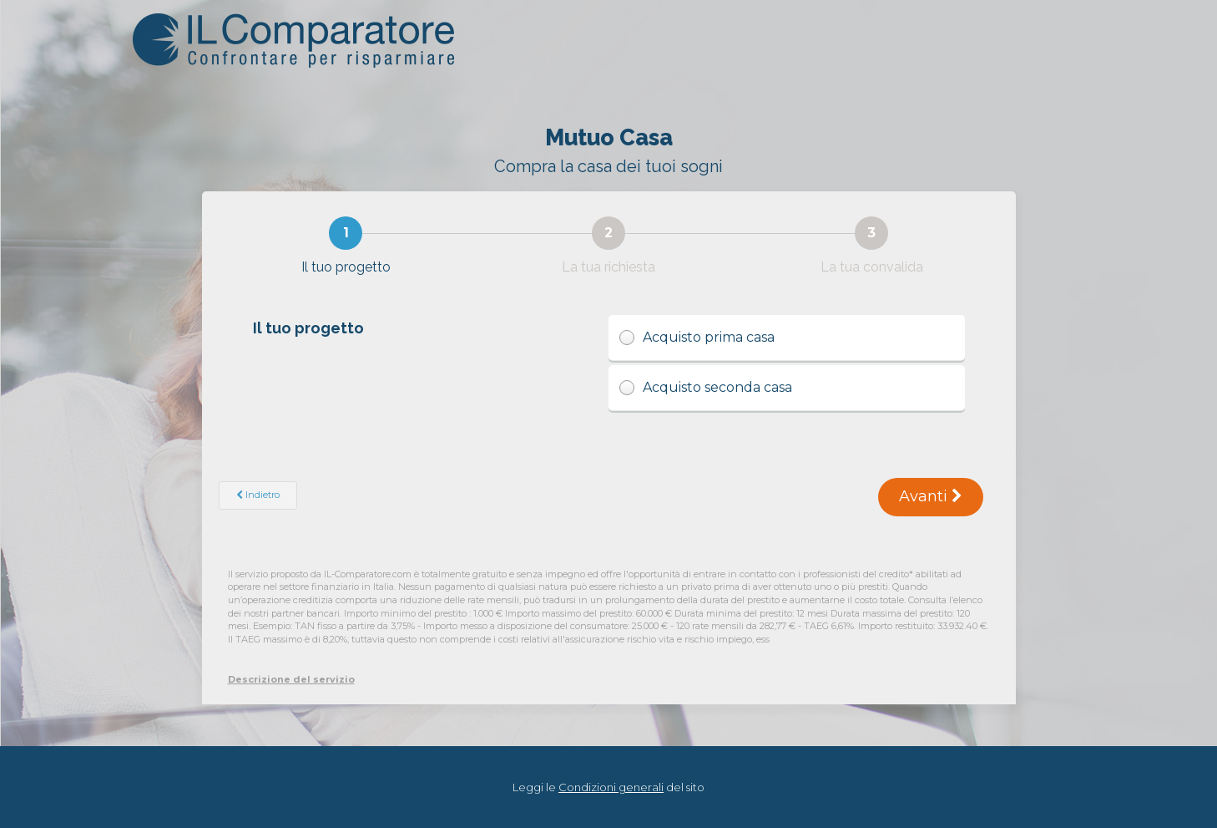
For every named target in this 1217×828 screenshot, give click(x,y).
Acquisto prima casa (786, 338)
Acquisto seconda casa (786, 388)
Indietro (258, 494)
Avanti (930, 496)
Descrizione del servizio (291, 679)
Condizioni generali (611, 787)
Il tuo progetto (310, 328)
